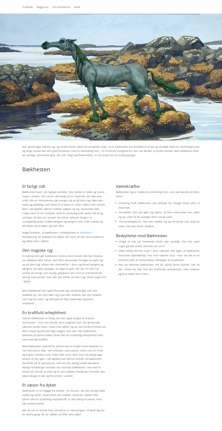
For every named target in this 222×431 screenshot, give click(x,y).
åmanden (86, 232)
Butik (77, 7)
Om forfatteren (61, 7)
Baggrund (42, 7)
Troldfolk (27, 7)
